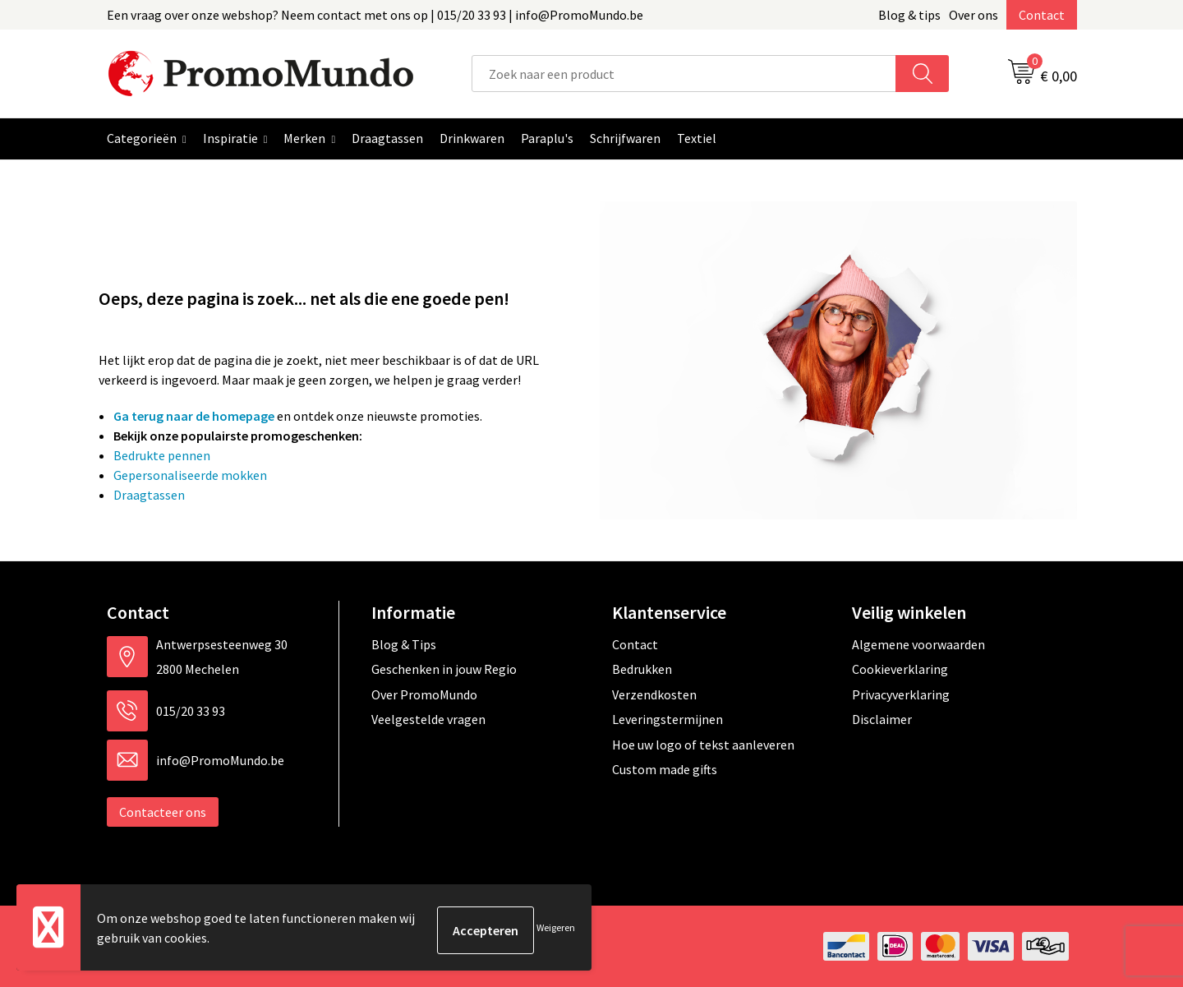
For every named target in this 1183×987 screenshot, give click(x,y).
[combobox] (684, 73)
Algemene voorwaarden (918, 644)
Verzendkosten (654, 694)
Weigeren (555, 930)
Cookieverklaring (900, 669)
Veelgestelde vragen (428, 719)
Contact (1042, 15)
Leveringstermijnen (667, 719)
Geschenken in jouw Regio (444, 669)
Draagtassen (149, 495)
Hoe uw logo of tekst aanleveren (703, 744)
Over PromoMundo (424, 694)
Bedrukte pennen (161, 455)
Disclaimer (882, 719)
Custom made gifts (664, 769)
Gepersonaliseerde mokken (190, 475)
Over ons (973, 15)
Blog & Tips (403, 644)
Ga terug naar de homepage (193, 416)
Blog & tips (909, 15)
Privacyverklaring (901, 694)
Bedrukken (642, 669)
